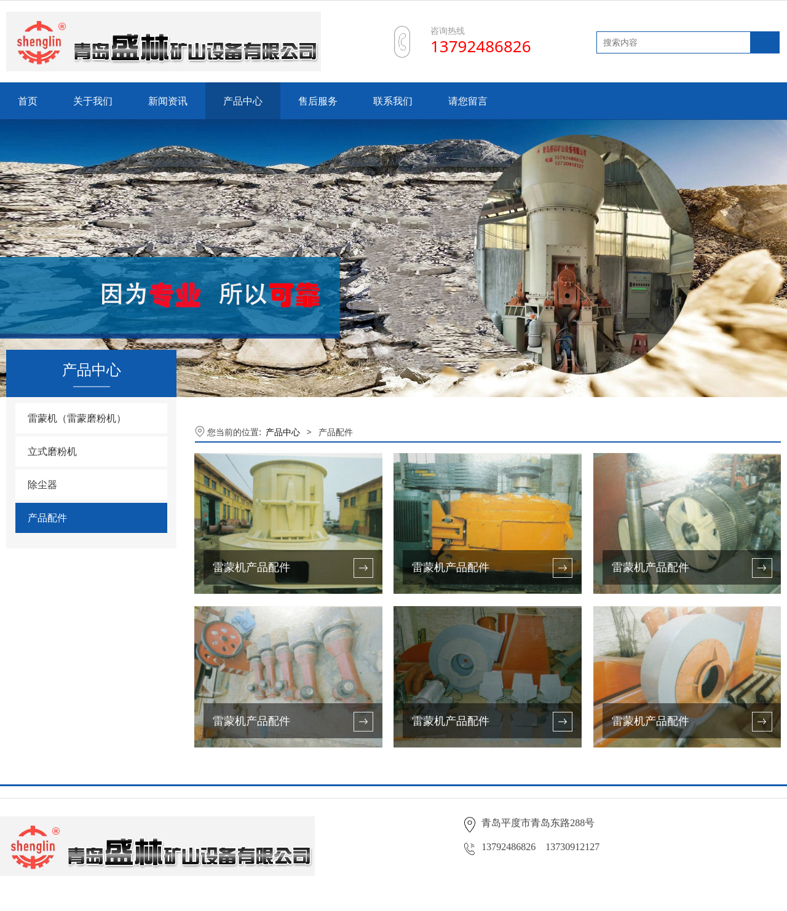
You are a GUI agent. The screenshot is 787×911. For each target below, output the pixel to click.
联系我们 (393, 101)
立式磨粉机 (52, 451)
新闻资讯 (168, 101)
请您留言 (468, 101)
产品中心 (243, 101)
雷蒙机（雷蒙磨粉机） (77, 418)
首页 (28, 101)
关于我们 (93, 101)
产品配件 (47, 517)
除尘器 (42, 484)
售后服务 (318, 101)
